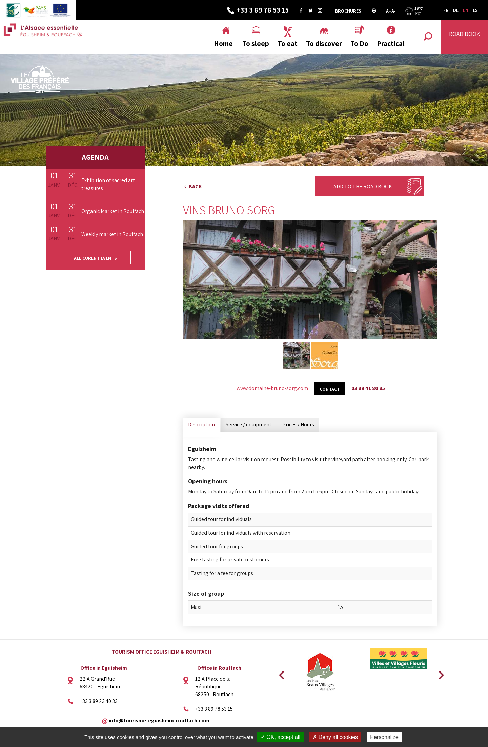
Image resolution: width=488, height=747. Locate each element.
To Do (359, 43)
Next (438, 672)
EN (465, 10)
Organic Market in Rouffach (112, 211)
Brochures (348, 11)
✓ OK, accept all (280, 737)
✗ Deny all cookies (335, 737)
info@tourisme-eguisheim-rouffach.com (159, 720)
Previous (280, 672)
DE (456, 10)
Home (223, 43)
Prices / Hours (298, 424)
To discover (324, 43)
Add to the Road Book (362, 186)
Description (201, 424)
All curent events (95, 258)
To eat (288, 43)
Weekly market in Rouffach (112, 234)
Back (195, 186)
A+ (388, 11)
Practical (391, 43)
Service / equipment (248, 424)
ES (475, 10)
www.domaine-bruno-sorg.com (272, 388)
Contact (330, 389)
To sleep (255, 43)
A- (393, 11)
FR (446, 10)
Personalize (384, 737)
